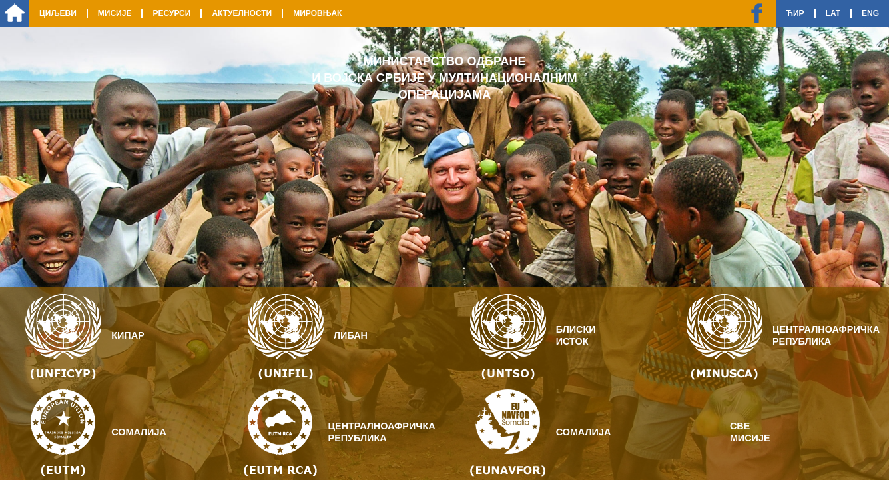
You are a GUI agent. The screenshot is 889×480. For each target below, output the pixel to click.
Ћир (795, 13)
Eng (870, 13)
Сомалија (138, 432)
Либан (351, 335)
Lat (833, 13)
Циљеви (58, 13)
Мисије (115, 13)
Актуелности (242, 13)
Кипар (127, 335)
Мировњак (317, 13)
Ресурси (171, 13)
